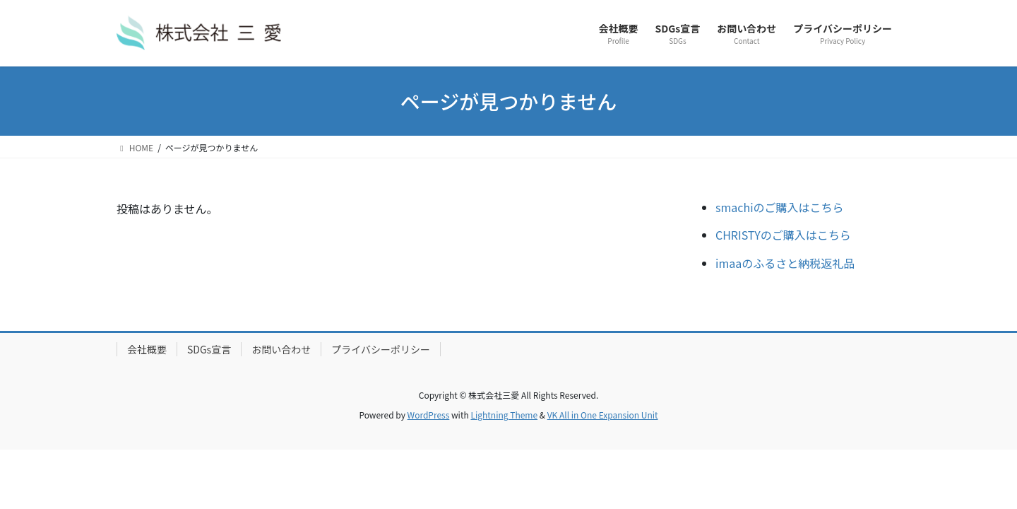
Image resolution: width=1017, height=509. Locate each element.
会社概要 (147, 349)
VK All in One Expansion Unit (602, 415)
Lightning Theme (503, 415)
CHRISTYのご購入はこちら (783, 234)
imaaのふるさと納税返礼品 (785, 263)
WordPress (429, 415)
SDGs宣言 (209, 349)
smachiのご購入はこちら (779, 207)
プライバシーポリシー (380, 349)
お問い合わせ (281, 349)
